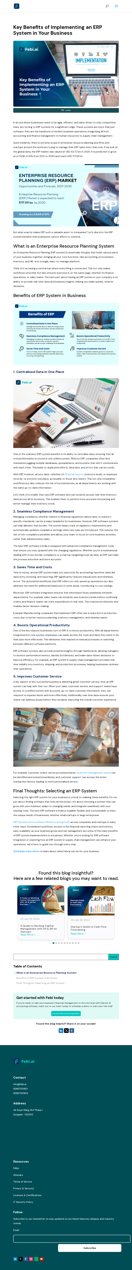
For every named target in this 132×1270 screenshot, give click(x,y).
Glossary (18, 1175)
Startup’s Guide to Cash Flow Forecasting (89, 928)
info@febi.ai (19, 1084)
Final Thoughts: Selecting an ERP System (40, 983)
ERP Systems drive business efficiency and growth (41, 822)
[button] (53, 943)
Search (113, 957)
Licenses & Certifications (27, 1195)
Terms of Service (22, 1181)
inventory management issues (94, 772)
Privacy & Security (23, 1188)
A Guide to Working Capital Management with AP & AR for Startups (38, 928)
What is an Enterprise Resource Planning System (46, 972)
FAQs (16, 1168)
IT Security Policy (23, 1202)
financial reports (74, 474)
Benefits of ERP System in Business (36, 978)
